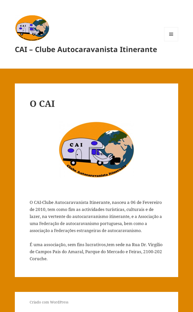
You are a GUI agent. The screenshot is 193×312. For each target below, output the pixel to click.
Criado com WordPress (49, 302)
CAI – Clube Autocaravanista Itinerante (86, 49)
